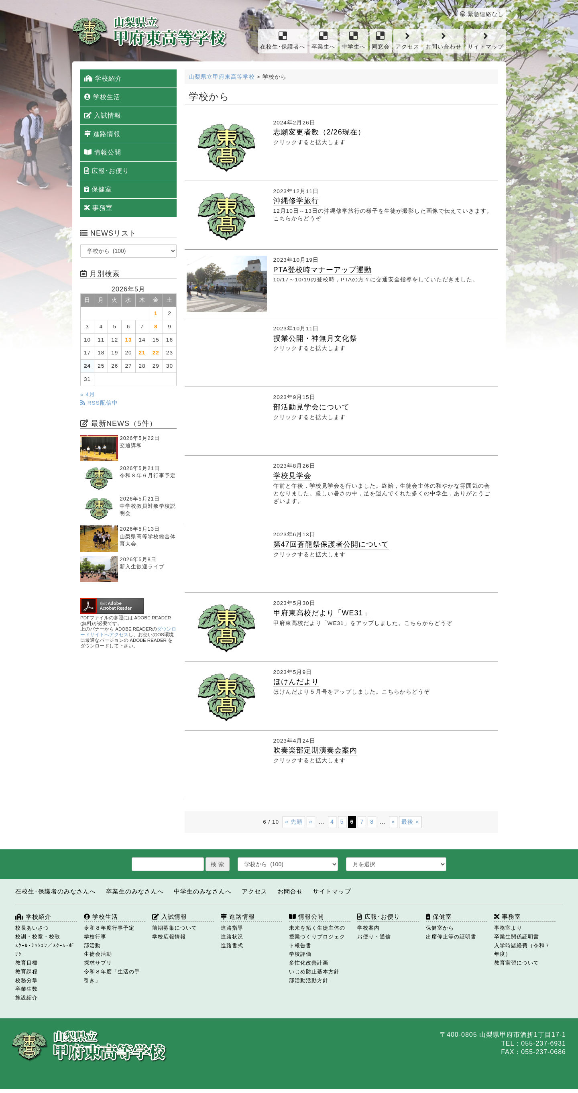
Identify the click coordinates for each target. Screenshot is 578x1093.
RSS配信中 (99, 403)
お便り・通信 (374, 937)
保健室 (98, 189)
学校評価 (300, 954)
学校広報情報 (169, 937)
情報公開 (102, 152)
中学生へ (354, 40)
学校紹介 (103, 78)
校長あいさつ (32, 928)
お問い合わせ (443, 40)
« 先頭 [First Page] (294, 821)
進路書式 (232, 945)
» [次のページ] (393, 821)
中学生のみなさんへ (203, 891)
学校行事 (95, 937)
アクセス (407, 40)
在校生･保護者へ (282, 40)
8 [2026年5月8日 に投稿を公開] (156, 327)
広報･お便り (106, 170)
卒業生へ (323, 40)
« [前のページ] (311, 821)
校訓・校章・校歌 (37, 937)
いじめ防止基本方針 (314, 972)
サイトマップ (486, 40)
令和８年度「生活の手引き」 (112, 976)
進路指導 (232, 928)
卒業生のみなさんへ (135, 891)
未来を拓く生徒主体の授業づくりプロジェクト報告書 (317, 936)
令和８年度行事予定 (109, 928)
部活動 (92, 945)
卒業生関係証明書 (516, 937)
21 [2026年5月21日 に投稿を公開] (142, 353)
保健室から (440, 928)
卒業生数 (26, 989)
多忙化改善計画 (308, 963)
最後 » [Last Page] (410, 821)
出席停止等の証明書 (451, 937)
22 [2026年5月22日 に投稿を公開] (156, 353)
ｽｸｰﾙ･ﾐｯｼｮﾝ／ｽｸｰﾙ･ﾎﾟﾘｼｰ (45, 949)
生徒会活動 (98, 954)
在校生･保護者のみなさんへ (55, 891)
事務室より (508, 928)
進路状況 (232, 937)
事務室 (98, 207)
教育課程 (26, 972)
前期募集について (174, 928)
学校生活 (102, 97)
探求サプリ (98, 963)
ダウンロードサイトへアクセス (128, 632)
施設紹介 (26, 998)
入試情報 (102, 115)
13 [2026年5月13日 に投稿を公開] (128, 340)
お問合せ (290, 891)
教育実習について (516, 963)
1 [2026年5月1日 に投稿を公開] (156, 313)
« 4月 (87, 394)
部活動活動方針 (308, 980)
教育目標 (26, 963)
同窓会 (381, 40)
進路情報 (102, 133)
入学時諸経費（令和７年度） (522, 949)
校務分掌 (26, 980)
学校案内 (368, 928)
